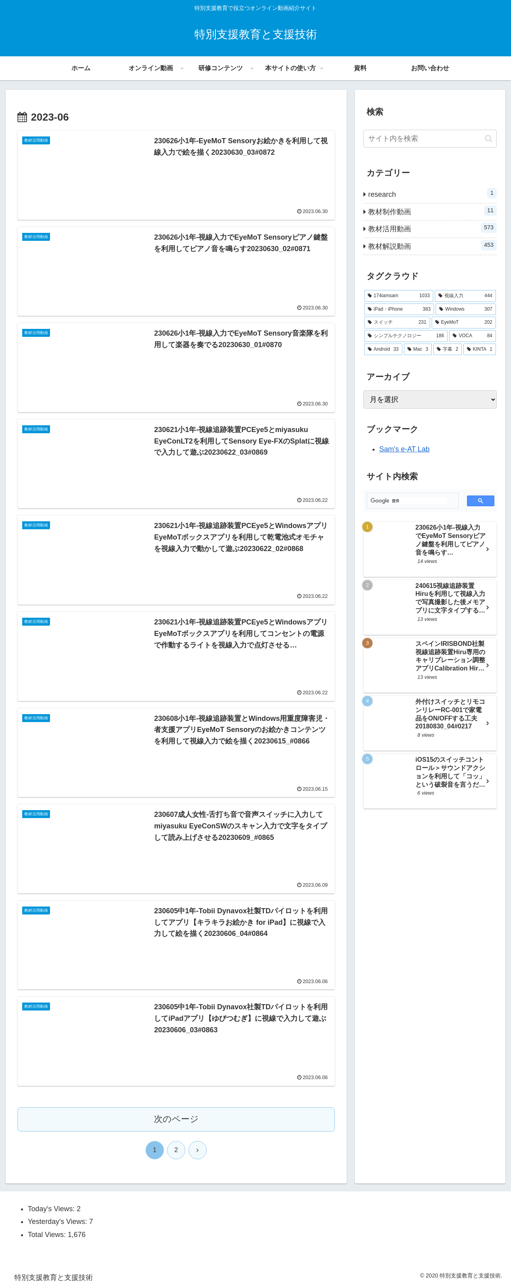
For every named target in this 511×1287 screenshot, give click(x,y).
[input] (430, 139)
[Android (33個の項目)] (383, 349)
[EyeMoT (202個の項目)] (464, 322)
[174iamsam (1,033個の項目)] (398, 296)
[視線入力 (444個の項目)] (465, 296)
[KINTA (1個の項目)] (479, 349)
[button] (489, 138)
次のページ (176, 1119)
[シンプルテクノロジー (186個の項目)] (406, 336)
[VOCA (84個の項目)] (472, 336)
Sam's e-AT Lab (404, 449)
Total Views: (48, 1235)
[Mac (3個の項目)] (418, 349)
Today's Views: (52, 1209)
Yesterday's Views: (58, 1222)
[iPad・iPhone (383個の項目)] (399, 309)
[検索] (409, 500)
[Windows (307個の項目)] (466, 309)
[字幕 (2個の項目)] (447, 349)
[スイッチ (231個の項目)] (397, 322)
